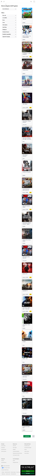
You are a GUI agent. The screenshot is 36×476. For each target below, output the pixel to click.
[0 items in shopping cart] (31, 1)
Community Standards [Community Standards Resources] (16, 451)
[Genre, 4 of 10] (9, 22)
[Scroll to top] (33, 436)
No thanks (28, 473)
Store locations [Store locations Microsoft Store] (26, 453)
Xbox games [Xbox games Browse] (3, 447)
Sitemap (3, 472)
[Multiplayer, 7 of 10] (9, 30)
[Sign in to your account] (34, 1)
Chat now (28, 471)
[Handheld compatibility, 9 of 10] (9, 34)
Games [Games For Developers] (14, 460)
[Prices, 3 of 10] (9, 20)
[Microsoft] (18, 1)
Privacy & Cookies (13, 472)
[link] (27, 16)
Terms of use (18, 472)
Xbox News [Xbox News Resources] (14, 445)
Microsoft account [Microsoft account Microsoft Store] (27, 445)
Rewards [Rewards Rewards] (2, 460)
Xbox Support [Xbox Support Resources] (15, 447)
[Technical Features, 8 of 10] (9, 32)
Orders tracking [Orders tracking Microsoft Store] (26, 451)
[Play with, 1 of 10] (9, 15)
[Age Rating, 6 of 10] (9, 27)
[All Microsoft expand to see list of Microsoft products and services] (1, 1)
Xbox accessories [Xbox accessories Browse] (3, 451)
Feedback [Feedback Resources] (14, 449)
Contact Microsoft (7, 472)
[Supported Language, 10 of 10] (9, 37)
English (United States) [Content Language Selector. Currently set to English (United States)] (6, 465)
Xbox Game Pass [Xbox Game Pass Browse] (3, 449)
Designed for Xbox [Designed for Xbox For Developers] (15, 462)
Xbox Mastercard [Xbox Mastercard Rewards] (3, 462)
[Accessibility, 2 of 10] (9, 18)
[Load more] (27, 436)
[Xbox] (3, 4)
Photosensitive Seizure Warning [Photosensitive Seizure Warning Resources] (17, 453)
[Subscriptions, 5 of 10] (9, 25)
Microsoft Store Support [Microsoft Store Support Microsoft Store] (27, 447)
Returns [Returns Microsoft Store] (25, 449)
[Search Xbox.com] (4, 1)
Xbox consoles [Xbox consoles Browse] (3, 445)
